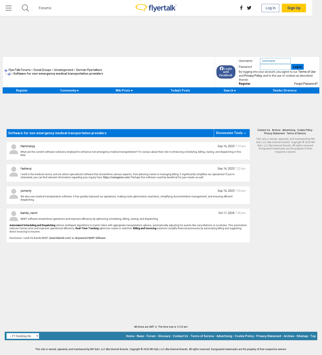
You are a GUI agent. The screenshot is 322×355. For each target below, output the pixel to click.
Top (313, 336)
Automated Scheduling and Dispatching (32, 225)
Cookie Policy (304, 130)
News (140, 336)
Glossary (164, 336)
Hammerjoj (28, 146)
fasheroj (26, 168)
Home (130, 336)
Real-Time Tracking (87, 228)
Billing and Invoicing (144, 228)
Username (245, 60)
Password (245, 66)
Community (69, 90)
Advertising (288, 130)
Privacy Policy (253, 75)
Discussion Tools (229, 133)
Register (245, 83)
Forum (151, 336)
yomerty (26, 190)
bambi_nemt (29, 213)
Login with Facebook (225, 72)
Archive (276, 130)
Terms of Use (307, 71)
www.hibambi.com (60, 238)
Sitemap (302, 336)
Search (230, 90)
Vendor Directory (285, 90)
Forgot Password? (306, 83)
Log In (280, 8)
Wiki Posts (124, 90)
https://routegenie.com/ (116, 177)
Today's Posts (180, 90)
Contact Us (263, 130)
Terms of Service (296, 133)
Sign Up (303, 8)
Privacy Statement (274, 133)
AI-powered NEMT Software (90, 238)
